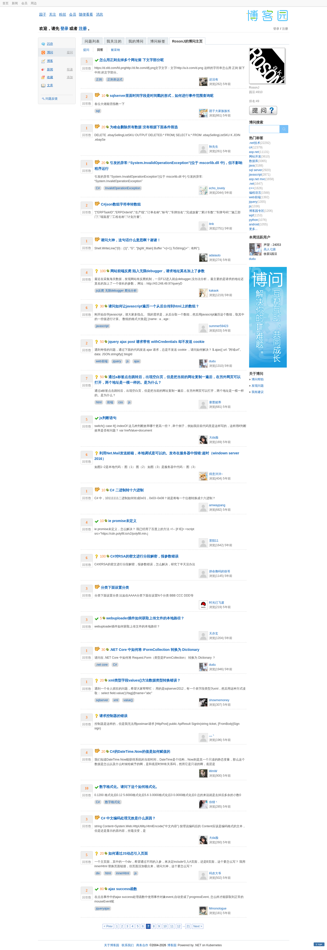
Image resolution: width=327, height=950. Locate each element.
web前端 (102, 361)
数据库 (258, 161)
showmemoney (219, 700)
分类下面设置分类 (115, 587)
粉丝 (62, 14)
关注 (52, 14)
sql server (260, 170)
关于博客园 (111, 945)
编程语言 (259, 192)
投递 (70, 69)
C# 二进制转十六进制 (127, 490)
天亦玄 (213, 633)
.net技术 (259, 143)
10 (165, 926)
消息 (99, 14)
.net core (102, 664)
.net (256, 183)
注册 (83, 28)
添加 (70, 77)
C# (98, 188)
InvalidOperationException (122, 188)
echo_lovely (217, 188)
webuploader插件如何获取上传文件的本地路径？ (145, 618)
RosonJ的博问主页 (187, 41)
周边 (34, 3)
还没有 (213, 79)
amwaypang (217, 505)
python (258, 220)
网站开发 (259, 156)
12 (178, 926)
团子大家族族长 (219, 111)
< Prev (108, 926)
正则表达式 (114, 79)
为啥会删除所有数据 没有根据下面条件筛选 (144, 127)
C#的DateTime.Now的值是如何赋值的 (140, 751)
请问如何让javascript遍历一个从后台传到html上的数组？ (153, 306)
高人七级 (270, 249)
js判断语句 (107, 418)
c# (256, 147)
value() (128, 700)
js (127, 361)
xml (116, 700)
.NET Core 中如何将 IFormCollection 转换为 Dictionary (154, 650)
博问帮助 (258, 379)
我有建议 (258, 392)
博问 (50, 52)
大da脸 (213, 437)
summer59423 (218, 326)
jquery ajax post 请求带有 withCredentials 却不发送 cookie (156, 342)
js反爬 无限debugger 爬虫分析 (116, 290)
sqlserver (102, 700)
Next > (197, 926)
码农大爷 (215, 873)
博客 (50, 61)
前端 (110, 402)
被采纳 (115, 50)
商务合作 (142, 945)
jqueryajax (103, 908)
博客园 (171, 945)
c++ (256, 188)
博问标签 (157, 41)
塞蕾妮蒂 (215, 402)
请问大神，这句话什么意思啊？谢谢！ (131, 240)
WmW (213, 771)
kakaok (214, 290)
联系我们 (128, 945)
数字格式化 (112, 802)
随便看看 (86, 14)
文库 (50, 85)
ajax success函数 (122, 889)
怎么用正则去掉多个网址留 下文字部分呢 (131, 60)
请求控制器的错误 (113, 716)
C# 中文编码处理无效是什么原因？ (128, 818)
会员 (24, 3)
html (99, 402)
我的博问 (136, 41)
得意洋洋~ (216, 474)
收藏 (50, 77)
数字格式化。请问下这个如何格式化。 (129, 787)
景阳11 (213, 540)
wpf (255, 215)
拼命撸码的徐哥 (219, 571)
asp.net (259, 152)
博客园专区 (261, 211)
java (256, 165)
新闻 (15, 3)
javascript (102, 326)
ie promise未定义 (122, 521)
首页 (6, 3)
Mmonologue (217, 908)
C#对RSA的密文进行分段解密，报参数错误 (144, 556)
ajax (136, 361)
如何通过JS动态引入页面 (128, 853)
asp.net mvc (261, 179)
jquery (117, 361)
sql (98, 111)
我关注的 (114, 41)
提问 (70, 52)
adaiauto (215, 255)
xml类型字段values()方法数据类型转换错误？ (144, 680)
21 (188, 926)
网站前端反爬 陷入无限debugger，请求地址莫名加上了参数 (157, 271)
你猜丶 (213, 802)
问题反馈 (51, 98)
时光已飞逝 (216, 602)
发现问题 (258, 385)
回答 (100, 50)
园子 (42, 14)
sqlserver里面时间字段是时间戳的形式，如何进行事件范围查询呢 (161, 96)
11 (171, 926)
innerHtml (122, 873)
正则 (99, 79)
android (258, 224)
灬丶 (212, 735)
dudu (212, 361)
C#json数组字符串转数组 (121, 204)
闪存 (50, 44)
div (98, 873)
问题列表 (92, 41)
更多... (253, 229)
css (120, 402)
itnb (211, 224)
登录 (64, 28)
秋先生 (213, 146)
